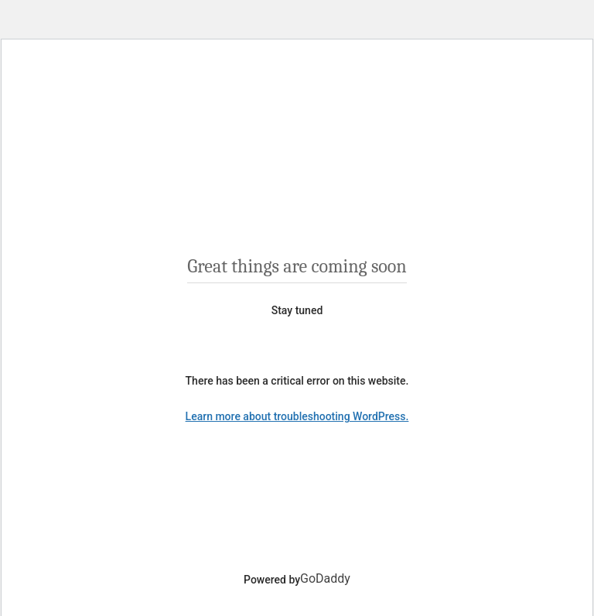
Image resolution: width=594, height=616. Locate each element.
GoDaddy (325, 578)
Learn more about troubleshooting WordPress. (297, 416)
